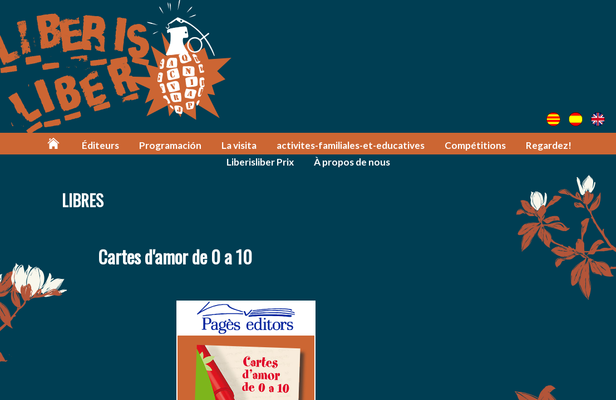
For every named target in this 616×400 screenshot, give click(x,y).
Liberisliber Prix (260, 162)
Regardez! (548, 145)
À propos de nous (352, 162)
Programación (170, 145)
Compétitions (475, 145)
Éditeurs (100, 145)
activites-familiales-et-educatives (351, 145)
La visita (239, 145)
